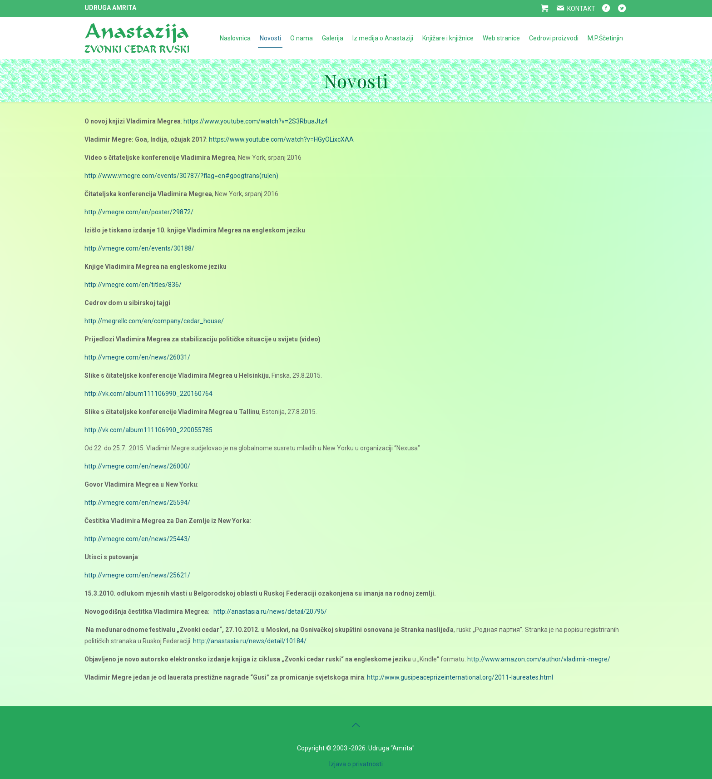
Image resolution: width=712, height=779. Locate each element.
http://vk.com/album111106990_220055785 (148, 430)
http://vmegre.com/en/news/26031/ (137, 357)
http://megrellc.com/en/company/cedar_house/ (154, 321)
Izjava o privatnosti (356, 764)
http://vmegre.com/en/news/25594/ (137, 502)
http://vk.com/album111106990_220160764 (148, 393)
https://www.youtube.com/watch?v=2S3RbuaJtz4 (255, 121)
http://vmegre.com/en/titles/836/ (133, 284)
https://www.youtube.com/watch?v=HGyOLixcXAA (281, 139)
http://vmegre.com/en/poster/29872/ (138, 212)
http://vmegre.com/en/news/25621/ (137, 575)
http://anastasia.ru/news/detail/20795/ (270, 611)
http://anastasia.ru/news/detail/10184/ (250, 641)
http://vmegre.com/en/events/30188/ (139, 248)
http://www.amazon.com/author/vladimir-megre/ (538, 659)
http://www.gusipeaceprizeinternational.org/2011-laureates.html (460, 677)
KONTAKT (574, 8)
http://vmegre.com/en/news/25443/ (137, 538)
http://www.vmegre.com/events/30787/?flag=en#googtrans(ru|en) (181, 175)
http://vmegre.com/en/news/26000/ (137, 466)
